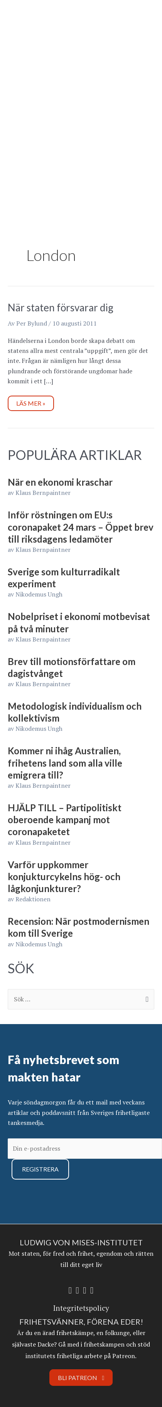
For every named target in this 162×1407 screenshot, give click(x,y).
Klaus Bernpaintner (43, 492)
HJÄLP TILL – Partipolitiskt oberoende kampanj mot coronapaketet (65, 819)
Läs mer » (33, 401)
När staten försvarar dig (60, 307)
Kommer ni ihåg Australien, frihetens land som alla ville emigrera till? (65, 762)
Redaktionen (33, 899)
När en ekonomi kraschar (60, 482)
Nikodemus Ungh (38, 594)
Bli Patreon (81, 1377)
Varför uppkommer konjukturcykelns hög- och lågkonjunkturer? (64, 876)
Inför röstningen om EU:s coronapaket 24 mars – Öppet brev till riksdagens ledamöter (81, 526)
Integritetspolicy (81, 1308)
